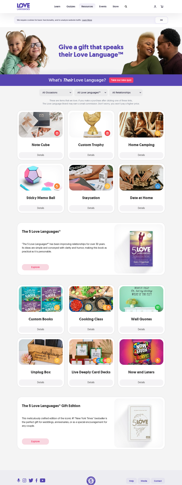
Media (144, 481)
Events (102, 6)
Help (131, 481)
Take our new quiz (121, 80)
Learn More (87, 20)
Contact (158, 481)
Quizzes (71, 6)
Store (116, 6)
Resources (87, 6)
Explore (35, 267)
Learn (57, 6)
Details (40, 155)
